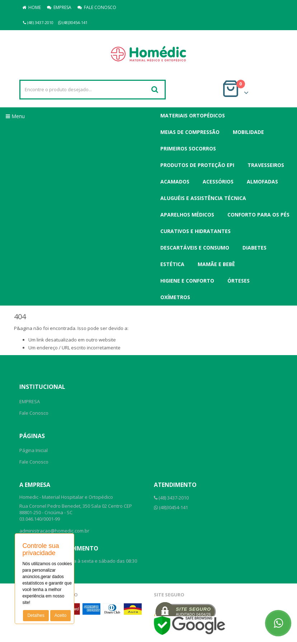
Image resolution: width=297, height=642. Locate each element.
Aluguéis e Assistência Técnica (203, 198)
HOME (31, 7)
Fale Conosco (33, 413)
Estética (172, 264)
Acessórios (218, 181)
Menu (15, 116)
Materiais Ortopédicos (192, 115)
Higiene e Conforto (187, 280)
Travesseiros (266, 165)
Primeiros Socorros (188, 148)
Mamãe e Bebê (216, 264)
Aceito (60, 615)
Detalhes (35, 615)
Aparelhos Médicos (187, 214)
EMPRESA (59, 7)
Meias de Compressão (190, 132)
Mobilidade (248, 132)
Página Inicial (33, 450)
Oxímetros (175, 297)
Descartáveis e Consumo (194, 247)
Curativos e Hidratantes (195, 231)
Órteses (238, 280)
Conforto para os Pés (258, 214)
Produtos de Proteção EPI (197, 165)
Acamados (174, 181)
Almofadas (262, 181)
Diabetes (254, 247)
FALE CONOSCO (96, 7)
